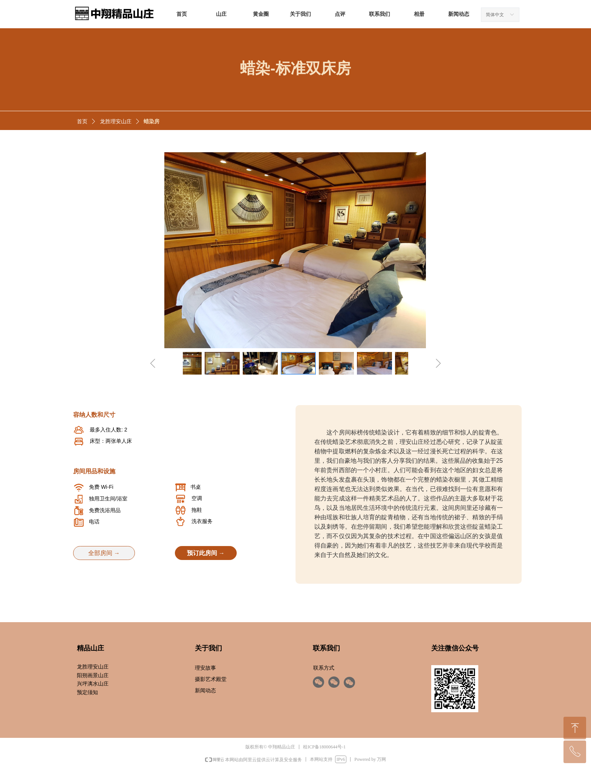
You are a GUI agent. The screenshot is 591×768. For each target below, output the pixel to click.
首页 (82, 121)
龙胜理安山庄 (116, 121)
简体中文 (495, 14)
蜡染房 (151, 121)
